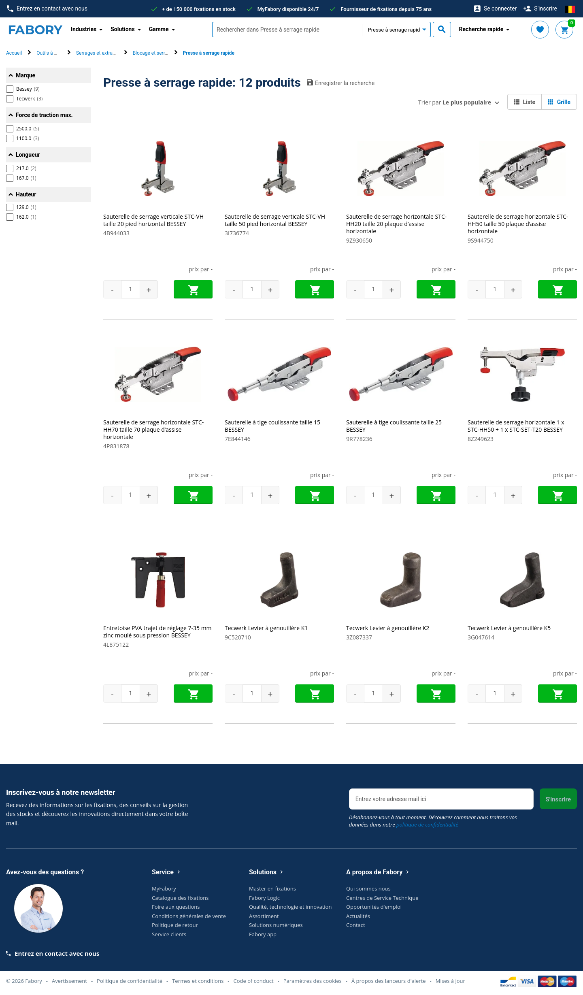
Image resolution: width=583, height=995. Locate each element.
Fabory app (263, 933)
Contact (355, 925)
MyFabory (164, 888)
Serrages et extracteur (99, 53)
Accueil (14, 53)
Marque (25, 75)
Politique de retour (175, 925)
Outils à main (50, 53)
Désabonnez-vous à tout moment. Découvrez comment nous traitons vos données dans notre (433, 821)
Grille (559, 102)
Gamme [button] (159, 29)
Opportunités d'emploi (374, 906)
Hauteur (26, 194)
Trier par (454, 102)
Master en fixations (272, 888)
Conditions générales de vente (189, 915)
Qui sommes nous (368, 888)
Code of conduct (254, 980)
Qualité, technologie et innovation (290, 906)
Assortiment (264, 915)
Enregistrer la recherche (340, 83)
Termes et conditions (197, 980)
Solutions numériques (276, 925)
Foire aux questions (176, 906)
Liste (524, 102)
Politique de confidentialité (129, 980)
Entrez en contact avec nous (47, 8)
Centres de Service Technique (382, 897)
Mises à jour (450, 980)
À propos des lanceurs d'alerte (388, 980)
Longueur (28, 154)
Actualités (358, 915)
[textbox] (287, 29)
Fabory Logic (264, 897)
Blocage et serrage (153, 53)
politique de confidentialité (427, 824)
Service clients (169, 933)
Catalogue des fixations (180, 897)
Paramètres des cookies (312, 980)
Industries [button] (83, 29)
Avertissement (69, 980)
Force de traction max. (44, 115)
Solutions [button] (122, 29)
